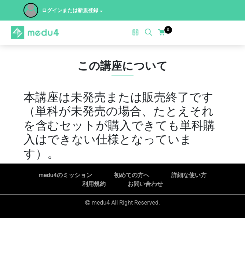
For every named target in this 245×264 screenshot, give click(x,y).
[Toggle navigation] (226, 32)
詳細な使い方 (188, 175)
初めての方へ (131, 175)
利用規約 (94, 183)
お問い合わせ (145, 183)
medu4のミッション (65, 175)
